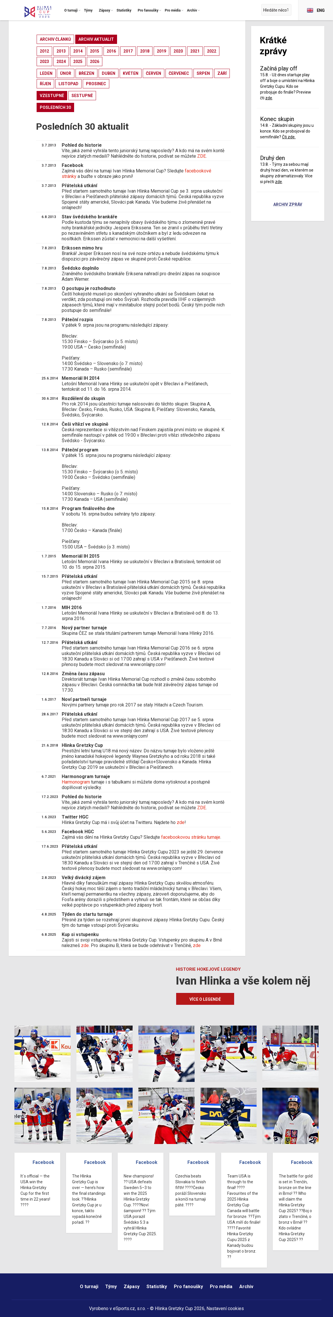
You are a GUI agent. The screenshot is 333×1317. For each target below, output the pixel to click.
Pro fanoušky (188, 1286)
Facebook (43, 1162)
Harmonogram (76, 782)
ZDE (201, 156)
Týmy (111, 1286)
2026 (94, 61)
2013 (61, 51)
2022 (211, 51)
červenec (179, 73)
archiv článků (55, 39)
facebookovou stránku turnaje (190, 837)
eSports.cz (124, 1308)
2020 (178, 51)
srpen (203, 73)
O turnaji (89, 1286)
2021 (195, 51)
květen (130, 73)
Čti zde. (289, 137)
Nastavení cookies (225, 1308)
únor (65, 73)
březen (86, 73)
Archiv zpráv (287, 205)
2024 (61, 61)
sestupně (82, 95)
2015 (94, 51)
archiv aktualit (96, 39)
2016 (111, 51)
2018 (144, 51)
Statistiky (156, 1286)
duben (108, 73)
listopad (68, 83)
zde (181, 822)
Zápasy (132, 1286)
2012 (44, 51)
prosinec (96, 83)
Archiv (246, 1286)
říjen (45, 83)
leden (46, 73)
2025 (77, 61)
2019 (161, 51)
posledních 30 (55, 107)
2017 (128, 51)
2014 (77, 51)
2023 (44, 61)
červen (153, 73)
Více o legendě (205, 999)
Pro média (221, 1286)
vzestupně (52, 95)
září (222, 73)
